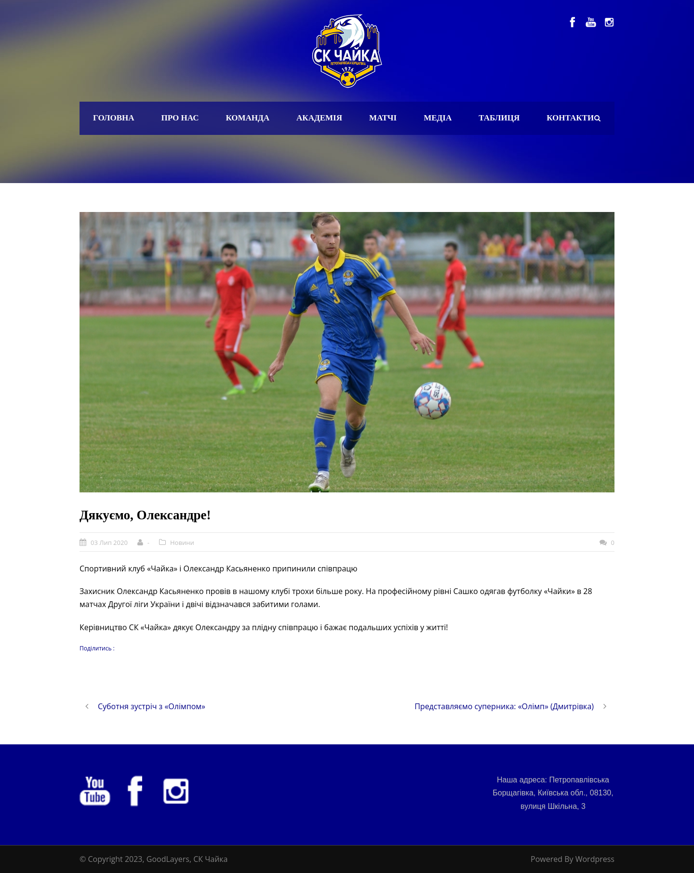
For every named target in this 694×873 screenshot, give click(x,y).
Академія (319, 117)
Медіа (438, 117)
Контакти (570, 117)
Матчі (383, 117)
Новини (182, 542)
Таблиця (499, 117)
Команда (247, 117)
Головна (113, 117)
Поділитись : (97, 648)
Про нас (180, 117)
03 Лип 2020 (109, 542)
